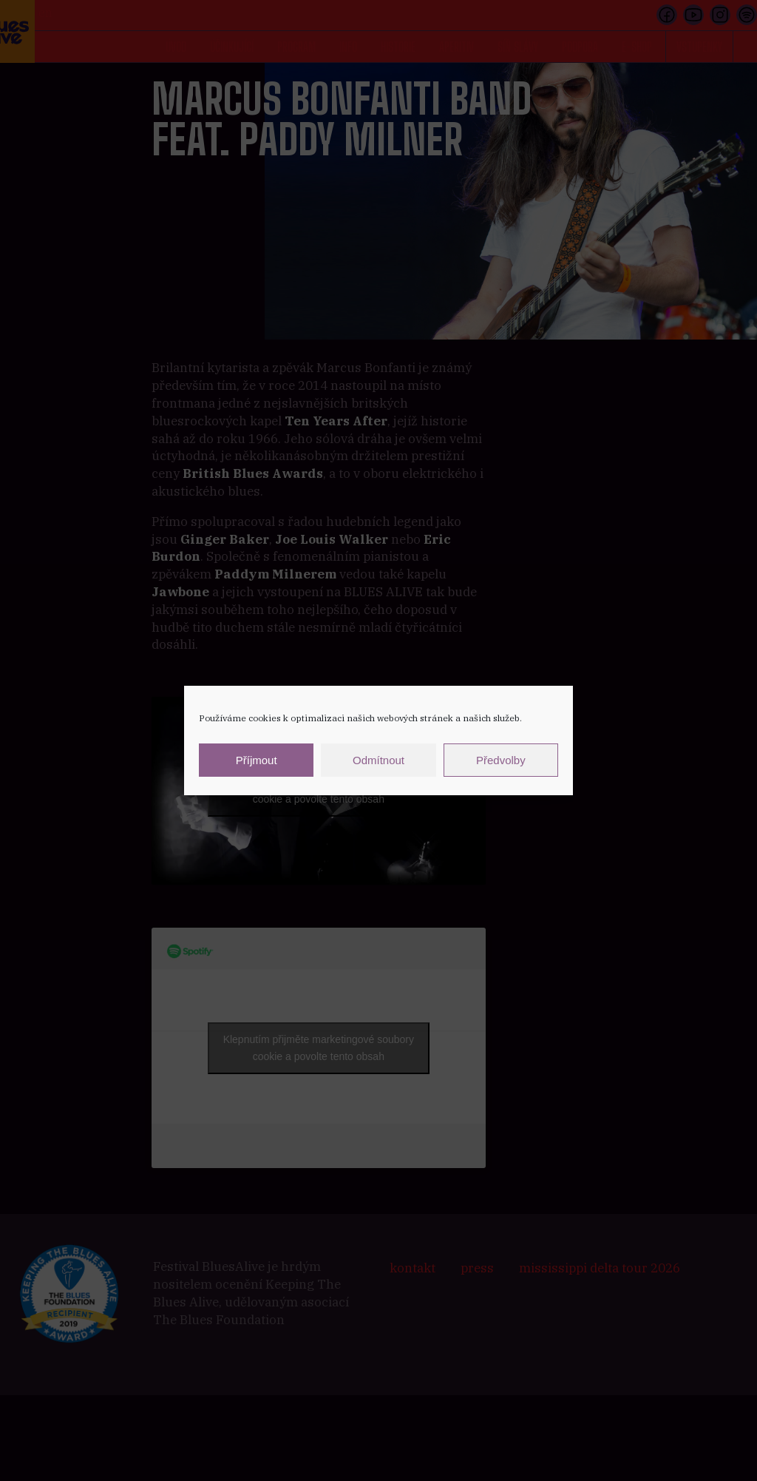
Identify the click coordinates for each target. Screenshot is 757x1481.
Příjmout (256, 760)
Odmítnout (378, 760)
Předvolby (501, 760)
